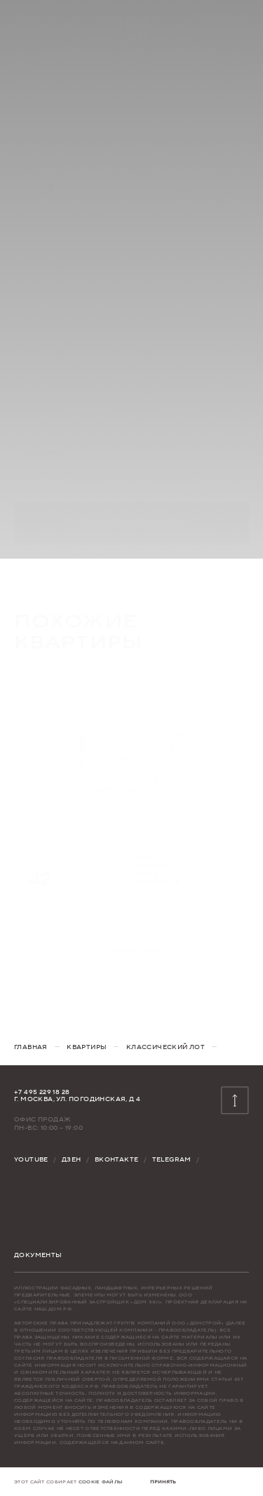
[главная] (31, 1047)
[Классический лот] (165, 1047)
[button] (163, 1482)
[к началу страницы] (235, 1100)
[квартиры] (87, 1047)
